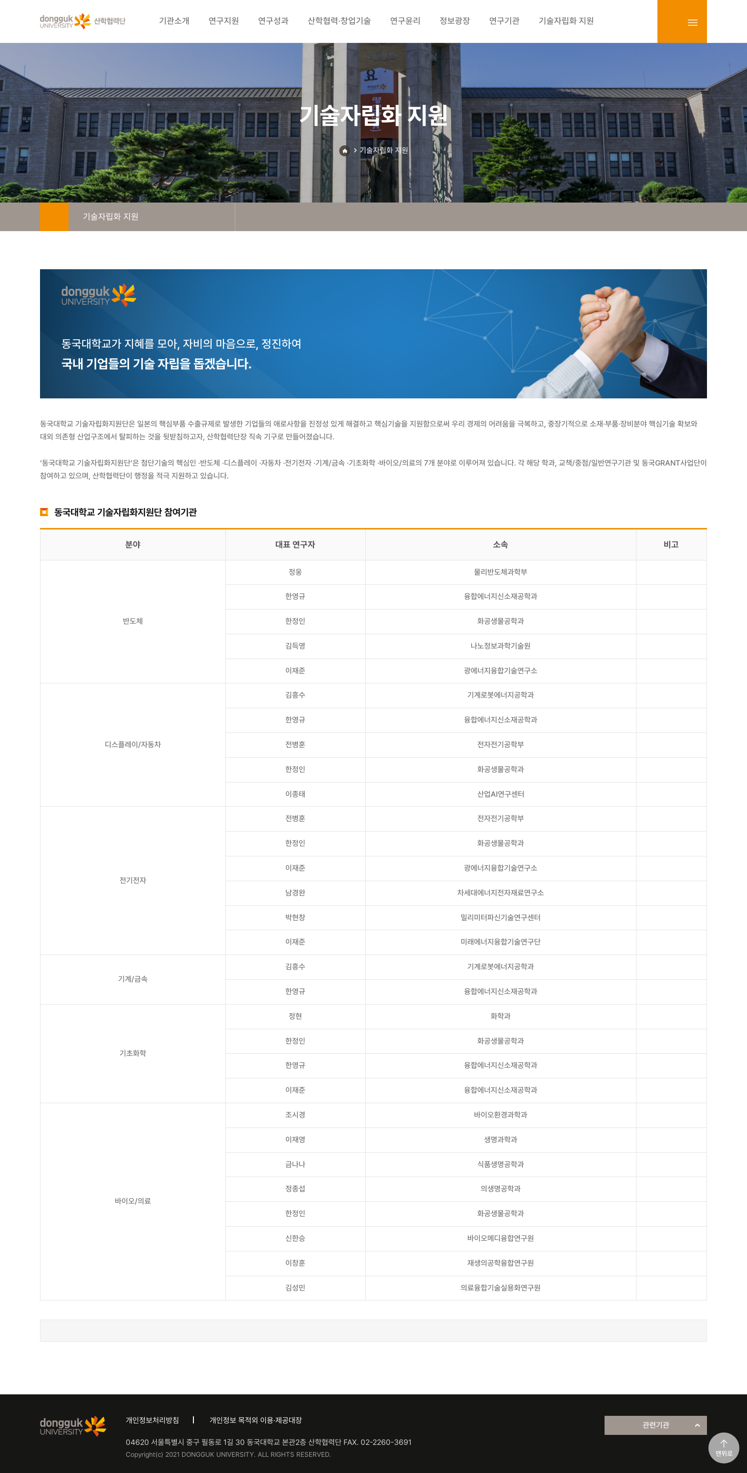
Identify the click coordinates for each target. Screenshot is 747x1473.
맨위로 (724, 1453)
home (54, 217)
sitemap (692, 22)
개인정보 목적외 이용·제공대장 (256, 1420)
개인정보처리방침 (152, 1420)
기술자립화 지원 (384, 150)
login (671, 22)
